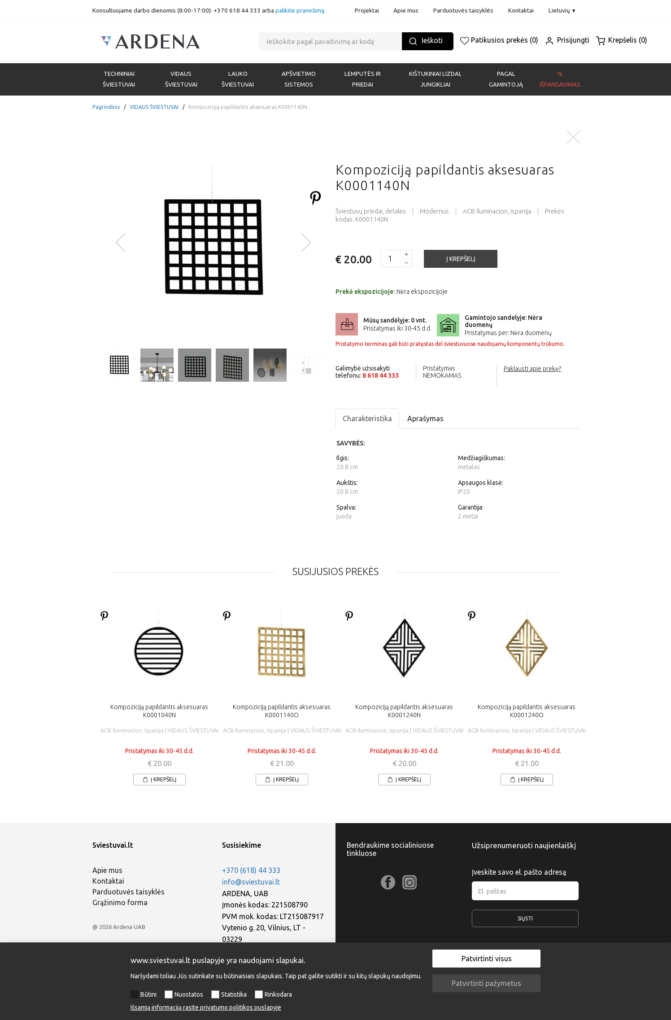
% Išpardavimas (560, 79)
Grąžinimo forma (120, 902)
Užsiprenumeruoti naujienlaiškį (524, 845)
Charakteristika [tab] (367, 418)
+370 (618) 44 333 (251, 870)
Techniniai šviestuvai (119, 79)
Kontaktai (521, 10)
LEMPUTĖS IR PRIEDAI (362, 79)
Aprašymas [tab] (425, 418)
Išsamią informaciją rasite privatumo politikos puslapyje (206, 1007)
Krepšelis (621, 40)
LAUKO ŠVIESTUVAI (238, 79)
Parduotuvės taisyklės (463, 10)
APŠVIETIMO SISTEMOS (299, 79)
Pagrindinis (106, 107)
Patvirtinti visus (487, 959)
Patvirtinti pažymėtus (486, 983)
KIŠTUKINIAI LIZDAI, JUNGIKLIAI (435, 79)
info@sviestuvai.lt (251, 882)
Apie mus (405, 10)
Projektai (367, 10)
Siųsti (525, 921)
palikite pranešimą (299, 10)
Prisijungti (567, 40)
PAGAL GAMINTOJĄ (506, 79)
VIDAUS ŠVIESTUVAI (181, 79)
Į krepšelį (159, 779)
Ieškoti (426, 41)
